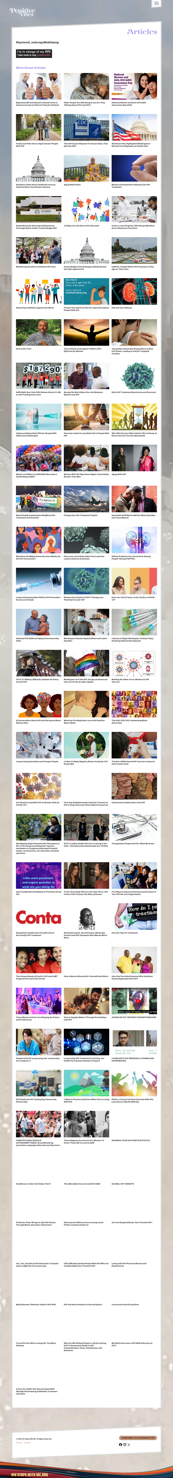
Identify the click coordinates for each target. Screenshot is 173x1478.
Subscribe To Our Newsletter (138, 1437)
